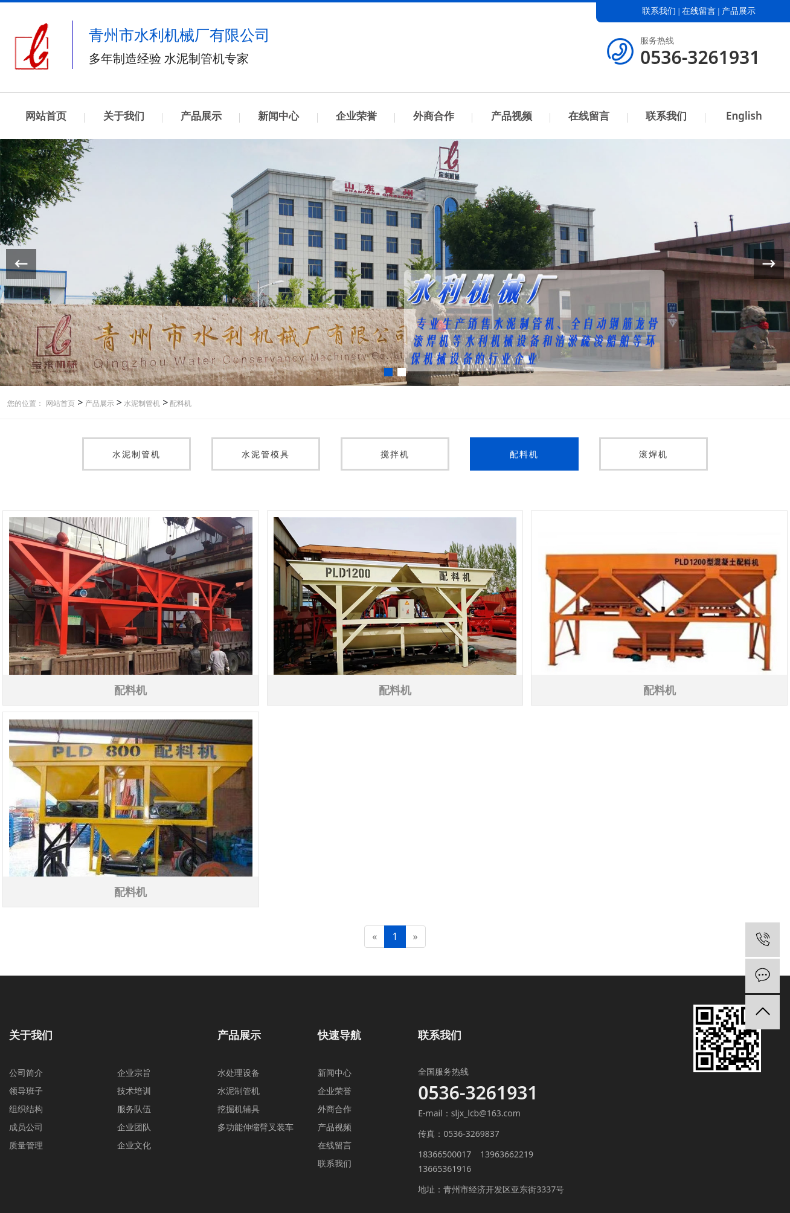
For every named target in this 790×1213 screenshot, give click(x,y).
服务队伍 (134, 1109)
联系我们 (659, 11)
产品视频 (511, 116)
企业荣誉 (356, 116)
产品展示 (739, 11)
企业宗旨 (134, 1072)
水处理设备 (238, 1072)
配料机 (179, 403)
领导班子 (26, 1090)
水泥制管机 (141, 403)
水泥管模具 (266, 454)
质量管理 (26, 1145)
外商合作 (433, 116)
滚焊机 (653, 454)
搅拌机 (395, 454)
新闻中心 (278, 116)
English (744, 116)
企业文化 (134, 1145)
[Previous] (374, 936)
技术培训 (134, 1090)
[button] (388, 372)
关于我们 (123, 116)
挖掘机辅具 (238, 1109)
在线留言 (699, 11)
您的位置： (25, 403)
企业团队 (134, 1127)
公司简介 (26, 1072)
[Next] (415, 936)
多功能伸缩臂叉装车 (255, 1127)
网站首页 (45, 116)
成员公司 (26, 1127)
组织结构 (26, 1109)
